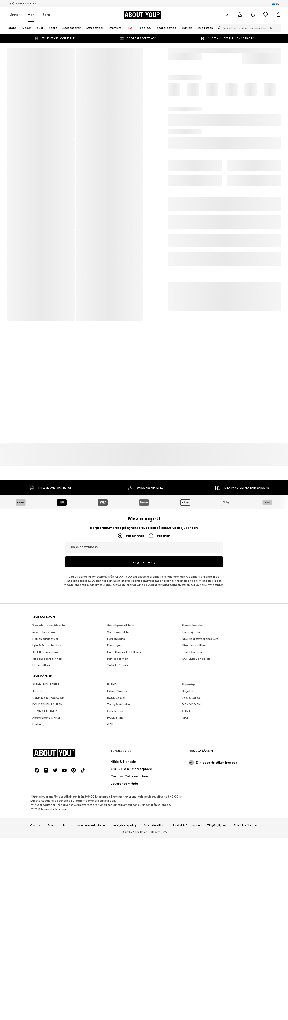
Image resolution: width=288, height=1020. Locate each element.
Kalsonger (114, 776)
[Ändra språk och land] (275, 3)
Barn (46, 14)
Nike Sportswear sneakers (200, 769)
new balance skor (44, 762)
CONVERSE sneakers (196, 789)
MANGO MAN (191, 835)
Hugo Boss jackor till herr (124, 782)
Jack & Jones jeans (45, 782)
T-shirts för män (118, 796)
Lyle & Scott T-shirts (46, 776)
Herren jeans (116, 769)
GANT (186, 841)
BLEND (112, 815)
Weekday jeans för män (48, 756)
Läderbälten (41, 796)
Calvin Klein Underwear (48, 828)
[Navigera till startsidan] (142, 15)
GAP (110, 855)
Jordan (37, 821)
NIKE (185, 848)
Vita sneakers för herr (47, 789)
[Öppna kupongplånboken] (227, 14)
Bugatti (187, 821)
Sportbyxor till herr (120, 756)
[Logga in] (240, 14)
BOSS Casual (116, 828)
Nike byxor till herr (194, 776)
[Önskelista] (265, 14)
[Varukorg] (278, 14)
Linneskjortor (191, 762)
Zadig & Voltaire (118, 835)
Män (31, 14)
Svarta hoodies (192, 756)
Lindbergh (39, 855)
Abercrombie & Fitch (46, 848)
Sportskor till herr (119, 762)
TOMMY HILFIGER (44, 841)
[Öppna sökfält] (218, 28)
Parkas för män (117, 789)
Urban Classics (117, 821)
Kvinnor (13, 14)
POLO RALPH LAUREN (47, 835)
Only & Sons (115, 841)
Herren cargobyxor (45, 769)
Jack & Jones (191, 828)
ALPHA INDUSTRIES (46, 815)
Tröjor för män (192, 782)
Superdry (188, 815)
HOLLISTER (115, 848)
